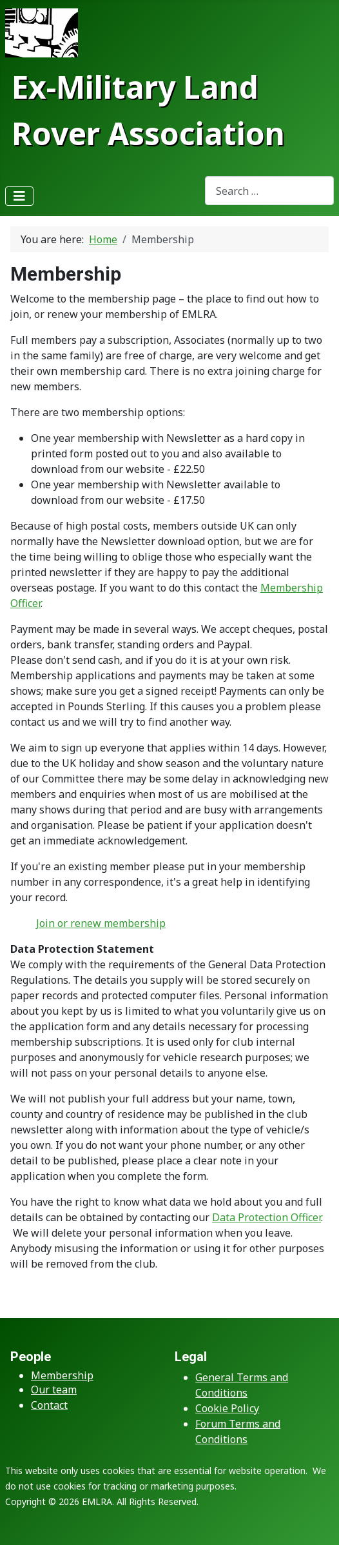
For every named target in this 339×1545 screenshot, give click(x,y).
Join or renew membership (101, 923)
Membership (62, 1375)
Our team (54, 1389)
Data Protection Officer (266, 1217)
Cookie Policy (227, 1408)
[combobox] (269, 190)
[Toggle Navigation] (19, 196)
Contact (49, 1405)
